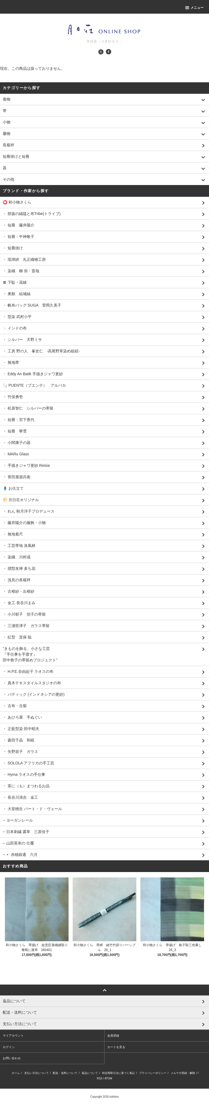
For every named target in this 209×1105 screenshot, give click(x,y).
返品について (90, 1072)
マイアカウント (13, 1035)
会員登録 (113, 1035)
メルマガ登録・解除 (183, 1072)
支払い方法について (36, 1072)
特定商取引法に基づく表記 (118, 1072)
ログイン (9, 1047)
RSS (100, 1078)
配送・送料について (65, 1072)
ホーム (16, 1072)
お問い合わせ (12, 1058)
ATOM (108, 1078)
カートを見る (116, 1047)
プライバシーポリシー (152, 1072)
